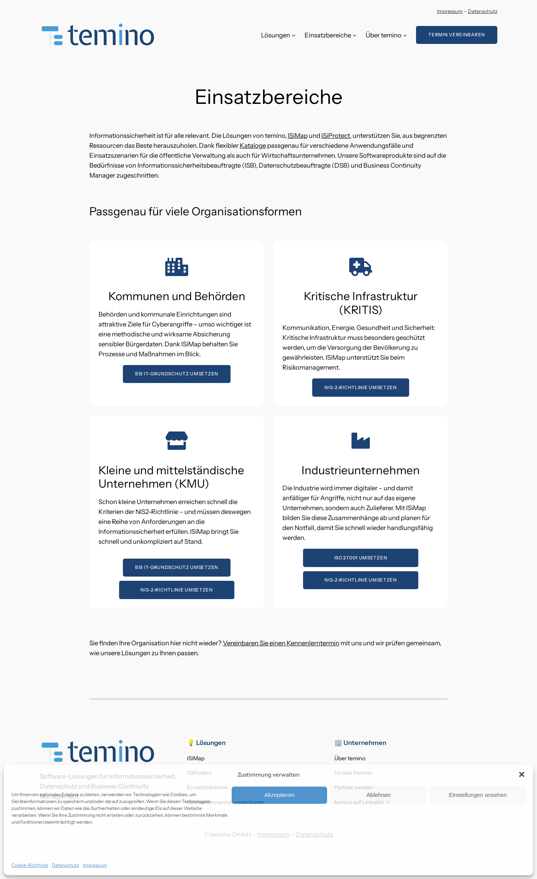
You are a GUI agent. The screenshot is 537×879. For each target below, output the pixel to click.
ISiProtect (335, 135)
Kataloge (253, 145)
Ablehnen (378, 795)
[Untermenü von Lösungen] (293, 35)
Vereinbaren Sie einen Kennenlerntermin (281, 643)
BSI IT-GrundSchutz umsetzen (176, 373)
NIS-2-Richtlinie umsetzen (360, 387)
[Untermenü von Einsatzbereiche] (354, 35)
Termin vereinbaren (456, 34)
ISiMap (298, 135)
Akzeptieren (279, 795)
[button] (522, 774)
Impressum (95, 865)
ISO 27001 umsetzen (360, 558)
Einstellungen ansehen (478, 795)
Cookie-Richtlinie (29, 865)
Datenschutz (65, 865)
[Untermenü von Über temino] (405, 35)
